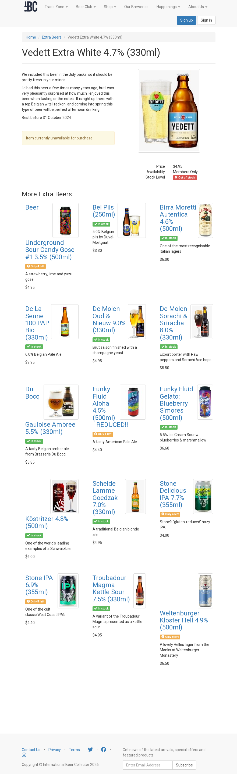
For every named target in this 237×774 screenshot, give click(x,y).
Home (31, 37)
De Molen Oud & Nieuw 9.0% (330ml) (109, 319)
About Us (197, 7)
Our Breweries (136, 7)
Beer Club (86, 7)
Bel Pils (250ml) (104, 211)
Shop (110, 7)
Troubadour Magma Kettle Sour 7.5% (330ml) (111, 588)
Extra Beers (52, 37)
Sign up (186, 20)
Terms (74, 750)
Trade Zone (56, 7)
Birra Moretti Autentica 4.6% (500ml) (178, 218)
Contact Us (31, 750)
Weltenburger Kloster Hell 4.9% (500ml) (184, 620)
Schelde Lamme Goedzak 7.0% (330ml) (105, 498)
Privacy (54, 750)
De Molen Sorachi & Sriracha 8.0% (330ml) (173, 323)
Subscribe (184, 765)
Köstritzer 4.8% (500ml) (46, 522)
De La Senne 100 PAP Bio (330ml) (37, 323)
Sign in (206, 20)
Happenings (168, 7)
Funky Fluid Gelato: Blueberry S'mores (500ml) (176, 403)
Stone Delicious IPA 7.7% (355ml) (173, 494)
